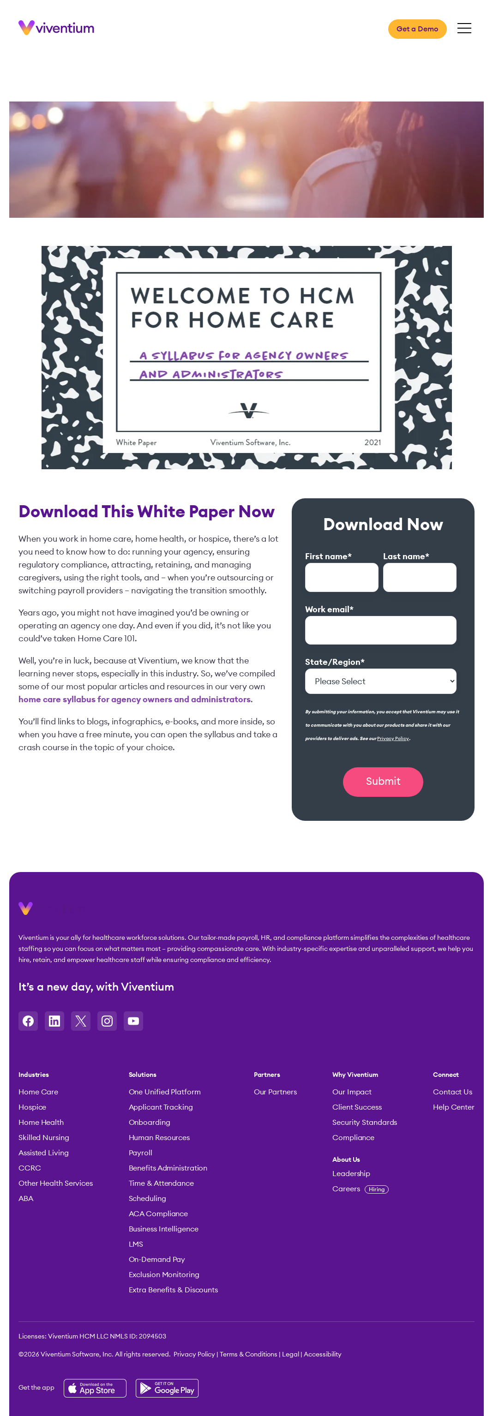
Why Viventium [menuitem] (355, 1075)
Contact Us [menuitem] (452, 1092)
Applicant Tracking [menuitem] (161, 1107)
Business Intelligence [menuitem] (163, 1229)
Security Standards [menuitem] (364, 1122)
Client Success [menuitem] (357, 1107)
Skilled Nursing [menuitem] (43, 1137)
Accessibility (323, 1354)
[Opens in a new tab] (28, 1021)
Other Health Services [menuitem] (55, 1183)
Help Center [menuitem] (454, 1107)
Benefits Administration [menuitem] (168, 1168)
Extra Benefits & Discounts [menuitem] (173, 1290)
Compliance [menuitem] (353, 1137)
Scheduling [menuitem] (147, 1198)
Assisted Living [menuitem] (43, 1153)
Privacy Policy (393, 738)
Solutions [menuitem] (142, 1075)
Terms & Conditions (248, 1354)
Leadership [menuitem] (351, 1173)
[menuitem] (364, 1160)
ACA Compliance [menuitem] (158, 1214)
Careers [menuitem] (360, 1189)
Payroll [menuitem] (140, 1153)
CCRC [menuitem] (29, 1168)
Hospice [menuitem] (32, 1107)
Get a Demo (418, 29)
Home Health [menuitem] (41, 1122)
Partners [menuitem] (267, 1075)
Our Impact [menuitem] (352, 1092)
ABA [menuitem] (25, 1198)
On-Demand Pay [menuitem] (157, 1259)
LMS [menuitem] (136, 1244)
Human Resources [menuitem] (159, 1137)
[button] (51, 912)
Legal (290, 1354)
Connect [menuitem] (446, 1075)
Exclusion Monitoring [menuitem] (164, 1275)
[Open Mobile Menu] (464, 29)
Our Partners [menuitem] (275, 1092)
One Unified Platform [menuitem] (165, 1092)
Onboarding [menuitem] (149, 1122)
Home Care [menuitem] (38, 1092)
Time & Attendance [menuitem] (161, 1183)
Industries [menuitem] (33, 1075)
